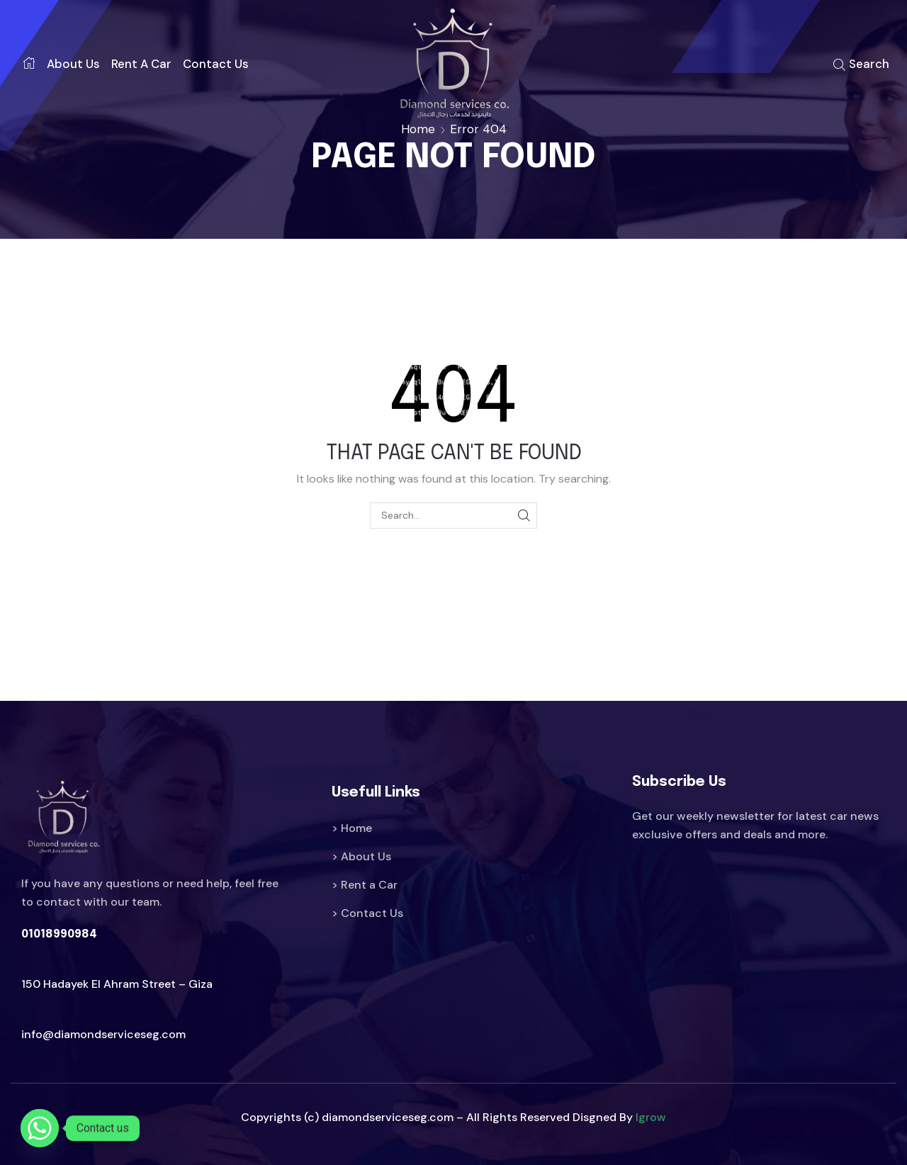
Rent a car (141, 64)
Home (418, 129)
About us (73, 64)
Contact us (216, 64)
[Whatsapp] (40, 1128)
